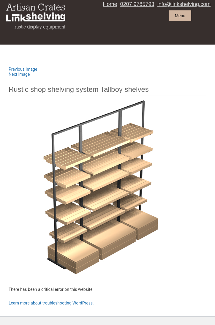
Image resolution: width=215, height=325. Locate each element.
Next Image (19, 74)
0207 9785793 (137, 4)
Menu (180, 15)
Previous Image (23, 69)
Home (110, 4)
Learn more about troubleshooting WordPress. (51, 303)
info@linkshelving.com (184, 4)
